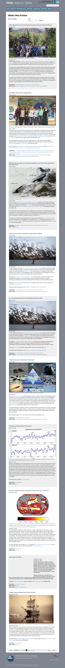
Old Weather (19, 638)
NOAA (11, 665)
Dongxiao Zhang (15, 153)
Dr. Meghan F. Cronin (39, 150)
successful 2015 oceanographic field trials (24, 276)
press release (49, 544)
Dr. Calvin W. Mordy (35, 84)
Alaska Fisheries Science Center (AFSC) (31, 268)
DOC (8, 665)
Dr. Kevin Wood (44, 225)
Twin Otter (29, 205)
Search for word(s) (12, 18)
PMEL (43, 218)
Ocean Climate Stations (33, 136)
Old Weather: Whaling (29, 638)
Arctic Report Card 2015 (15, 557)
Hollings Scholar (12, 143)
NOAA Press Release (18, 581)
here (10, 284)
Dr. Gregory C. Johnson (30, 152)
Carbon (25, 136)
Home (7, 8)
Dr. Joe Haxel (46, 152)
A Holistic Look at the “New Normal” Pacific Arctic (21, 360)
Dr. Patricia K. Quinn (19, 150)
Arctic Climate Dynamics (21, 587)
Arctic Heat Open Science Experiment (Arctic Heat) (27, 202)
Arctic (17, 86)
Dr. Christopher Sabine (29, 150)
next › (49, 650)
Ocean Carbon (24, 156)
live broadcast (17, 347)
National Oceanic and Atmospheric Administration (26, 655)
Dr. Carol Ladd (27, 84)
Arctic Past (44, 8)
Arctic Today (37, 8)
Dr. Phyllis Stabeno (19, 84)
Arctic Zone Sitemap (54, 659)
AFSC (19, 71)
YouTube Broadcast (18, 282)
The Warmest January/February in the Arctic (20, 426)
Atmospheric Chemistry (43, 136)
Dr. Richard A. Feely (48, 150)
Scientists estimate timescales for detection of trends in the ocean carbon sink (29, 490)
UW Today (11, 640)
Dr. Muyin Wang (37, 225)
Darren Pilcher (18, 548)
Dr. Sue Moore (27, 417)
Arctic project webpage (37, 545)
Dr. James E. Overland (20, 225)
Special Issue (14, 404)
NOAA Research (17, 284)
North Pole (29, 8)
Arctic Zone (36, 656)
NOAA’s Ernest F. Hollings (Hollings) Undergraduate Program (30, 146)
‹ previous (16, 650)
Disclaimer (36, 665)
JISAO (22, 71)
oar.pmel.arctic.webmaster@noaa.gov (23, 658)
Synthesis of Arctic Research (17, 396)
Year (29, 18)
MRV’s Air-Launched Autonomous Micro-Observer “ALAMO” (30, 206)
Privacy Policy (29, 665)
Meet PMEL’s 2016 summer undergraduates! (20, 92)
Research (13, 8)
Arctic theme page (25, 479)
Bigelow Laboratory (31, 71)
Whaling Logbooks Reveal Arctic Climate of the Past (22, 592)
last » (54, 650)
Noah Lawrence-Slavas (38, 289)
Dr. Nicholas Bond (29, 225)
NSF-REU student (23, 143)
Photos (50, 8)
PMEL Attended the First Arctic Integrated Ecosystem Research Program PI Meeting (30, 25)
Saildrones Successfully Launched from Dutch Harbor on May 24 (25, 233)
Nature (27, 544)
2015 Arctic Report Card (37, 581)
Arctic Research (48, 218)
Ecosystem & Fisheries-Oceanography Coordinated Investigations (33, 86)
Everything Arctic (21, 8)
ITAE (29, 219)
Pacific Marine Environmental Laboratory (24, 656)
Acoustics (18, 136)
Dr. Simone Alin (39, 152)
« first (11, 650)
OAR (15, 665)
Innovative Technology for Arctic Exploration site (35, 287)
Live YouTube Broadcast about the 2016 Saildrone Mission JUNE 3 (26, 298)
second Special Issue (13, 403)
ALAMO (38, 219)
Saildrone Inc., (27, 271)
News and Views (39, 544)
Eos (22, 414)
